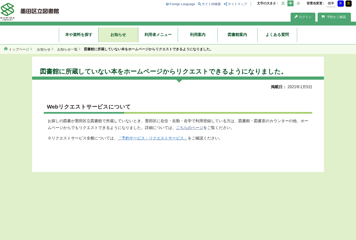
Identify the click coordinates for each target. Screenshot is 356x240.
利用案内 (197, 35)
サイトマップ (237, 4)
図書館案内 (237, 35)
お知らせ (118, 35)
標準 (331, 3)
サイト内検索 (211, 4)
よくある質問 (277, 35)
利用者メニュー (158, 35)
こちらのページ (189, 128)
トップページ (19, 49)
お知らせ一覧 (67, 49)
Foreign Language (182, 4)
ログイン (303, 17)
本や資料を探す (78, 35)
